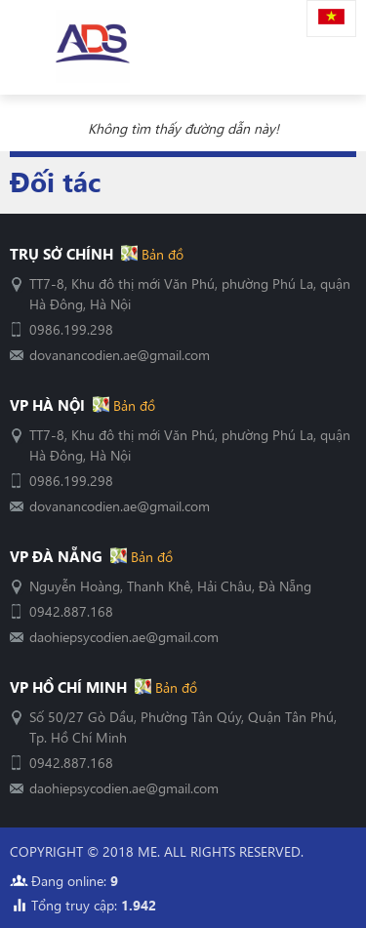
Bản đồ (160, 253)
